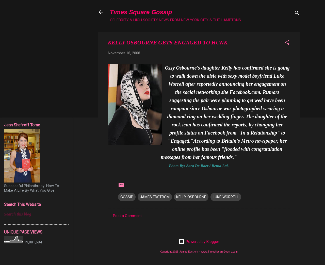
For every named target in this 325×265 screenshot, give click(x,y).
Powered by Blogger (199, 241)
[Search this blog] (36, 214)
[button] (287, 43)
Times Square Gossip (141, 12)
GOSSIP (126, 197)
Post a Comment (127, 215)
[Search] (297, 14)
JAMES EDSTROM (155, 197)
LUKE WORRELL (226, 197)
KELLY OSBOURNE (191, 197)
